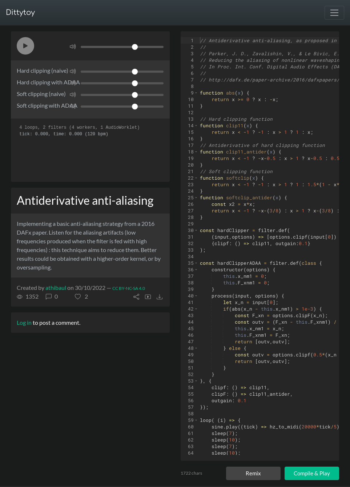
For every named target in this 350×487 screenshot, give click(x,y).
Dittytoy (20, 12)
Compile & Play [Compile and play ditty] (312, 473)
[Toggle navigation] (334, 13)
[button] (25, 46)
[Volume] (122, 47)
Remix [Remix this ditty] (253, 473)
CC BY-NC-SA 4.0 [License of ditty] (128, 288)
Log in (24, 322)
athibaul (55, 287)
